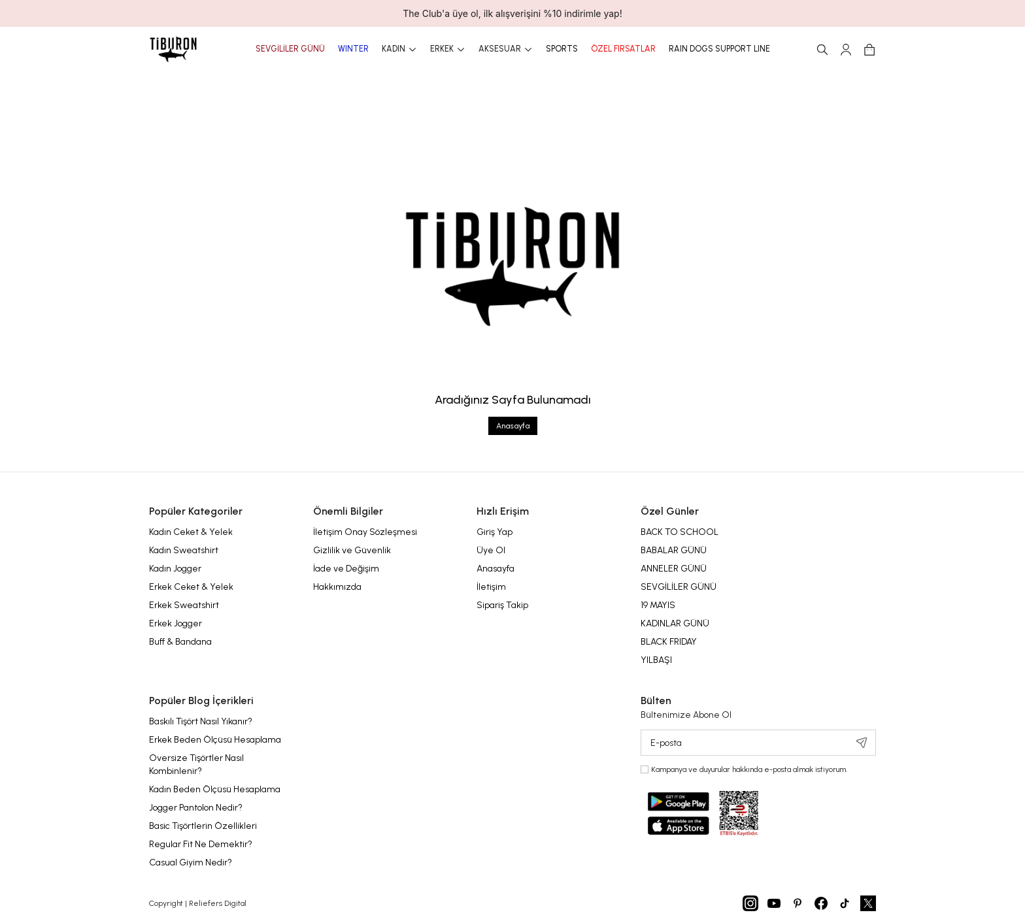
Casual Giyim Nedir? (190, 862)
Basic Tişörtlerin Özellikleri (203, 825)
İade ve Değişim (346, 568)
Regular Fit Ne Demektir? (200, 844)
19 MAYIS (658, 605)
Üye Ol (491, 550)
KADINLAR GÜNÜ (675, 623)
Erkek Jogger (175, 623)
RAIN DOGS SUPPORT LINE (719, 49)
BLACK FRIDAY (669, 641)
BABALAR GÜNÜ (674, 550)
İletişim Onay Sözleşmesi (365, 532)
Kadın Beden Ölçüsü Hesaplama (214, 789)
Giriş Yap (494, 532)
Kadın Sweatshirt (183, 550)
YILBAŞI (656, 660)
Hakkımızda (337, 586)
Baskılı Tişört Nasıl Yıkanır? (200, 721)
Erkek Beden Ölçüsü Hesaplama (215, 739)
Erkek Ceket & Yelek (191, 586)
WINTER (353, 49)
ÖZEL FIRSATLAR (623, 49)
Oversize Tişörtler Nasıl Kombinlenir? (196, 764)
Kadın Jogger (175, 568)
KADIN (399, 49)
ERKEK (447, 49)
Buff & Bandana (180, 641)
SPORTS (562, 49)
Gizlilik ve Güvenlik (352, 550)
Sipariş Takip (502, 605)
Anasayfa (512, 425)
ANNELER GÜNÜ (674, 568)
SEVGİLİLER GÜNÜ (290, 49)
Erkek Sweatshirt (184, 605)
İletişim (491, 586)
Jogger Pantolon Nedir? (196, 807)
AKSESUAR (506, 49)
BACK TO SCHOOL (679, 532)
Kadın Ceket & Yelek (191, 532)
